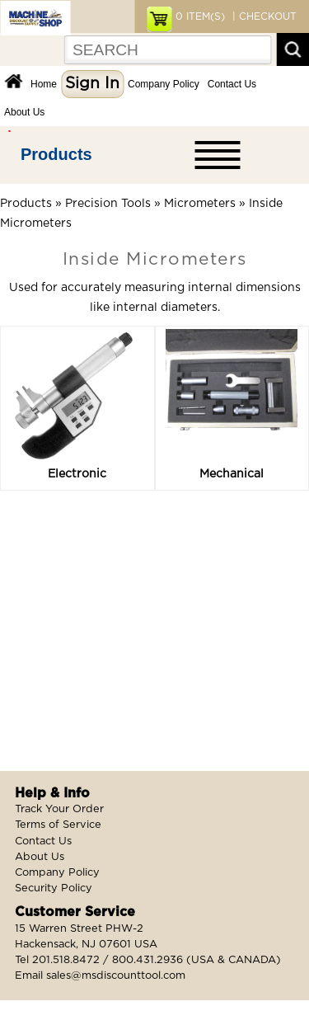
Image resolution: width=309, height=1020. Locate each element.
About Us (24, 112)
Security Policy (53, 888)
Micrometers (200, 203)
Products (56, 154)
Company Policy (163, 84)
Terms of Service (58, 825)
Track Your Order (59, 809)
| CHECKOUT (263, 16)
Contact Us (232, 84)
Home (43, 84)
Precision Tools (108, 203)
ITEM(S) (200, 16)
